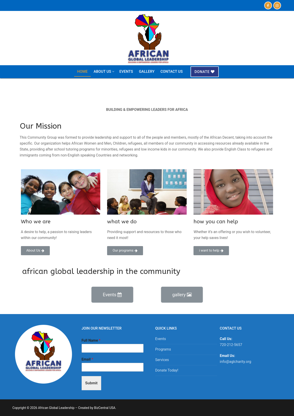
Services (162, 360)
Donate (205, 72)
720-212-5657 (231, 345)
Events (160, 339)
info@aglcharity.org (235, 361)
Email (87, 359)
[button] (35, 250)
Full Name (91, 340)
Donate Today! (166, 370)
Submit (91, 383)
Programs (163, 349)
